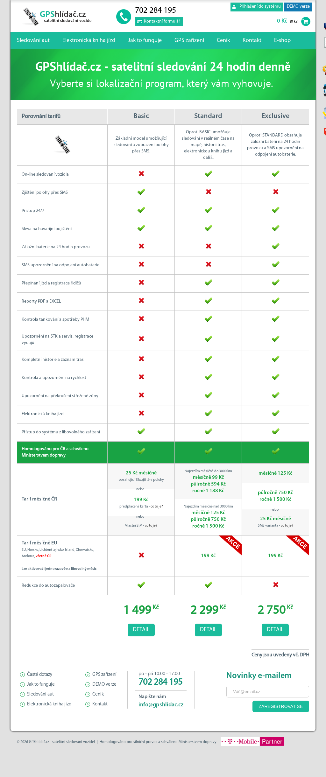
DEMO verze (298, 6)
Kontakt (252, 41)
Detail (141, 630)
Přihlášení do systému (260, 6)
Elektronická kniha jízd (88, 41)
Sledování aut (33, 41)
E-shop (282, 41)
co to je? (157, 506)
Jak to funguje (145, 41)
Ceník (223, 41)
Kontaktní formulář (162, 21)
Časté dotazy (39, 674)
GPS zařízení (189, 41)
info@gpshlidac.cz (160, 705)
